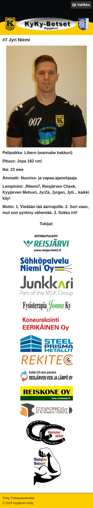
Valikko (83, 4)
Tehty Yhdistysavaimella (18, 498)
